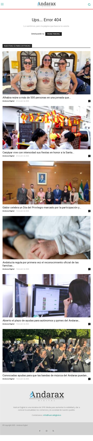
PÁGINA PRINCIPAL (53, 34)
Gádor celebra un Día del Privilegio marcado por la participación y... (42, 207)
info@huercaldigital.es (52, 415)
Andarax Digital (8, 101)
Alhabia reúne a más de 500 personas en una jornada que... (37, 97)
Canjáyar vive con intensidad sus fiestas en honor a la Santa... (38, 152)
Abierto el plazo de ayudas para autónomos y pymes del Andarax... (41, 320)
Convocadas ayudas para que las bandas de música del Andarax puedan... (45, 375)
